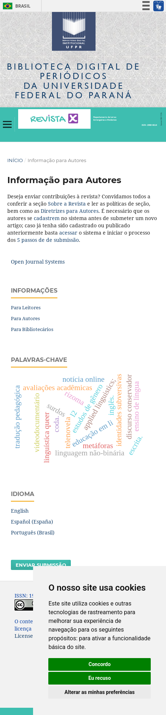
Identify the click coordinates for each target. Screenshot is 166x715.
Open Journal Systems (38, 261)
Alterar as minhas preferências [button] (100, 692)
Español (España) (32, 521)
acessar (68, 232)
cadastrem (47, 218)
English (20, 510)
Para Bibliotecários (32, 329)
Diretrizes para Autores (69, 210)
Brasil (15, 6)
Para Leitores (26, 307)
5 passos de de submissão (48, 239)
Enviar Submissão (41, 565)
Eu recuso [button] (99, 678)
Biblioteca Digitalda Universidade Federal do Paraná (74, 81)
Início (15, 160)
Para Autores (25, 318)
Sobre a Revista (67, 203)
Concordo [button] (100, 664)
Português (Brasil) (32, 532)
